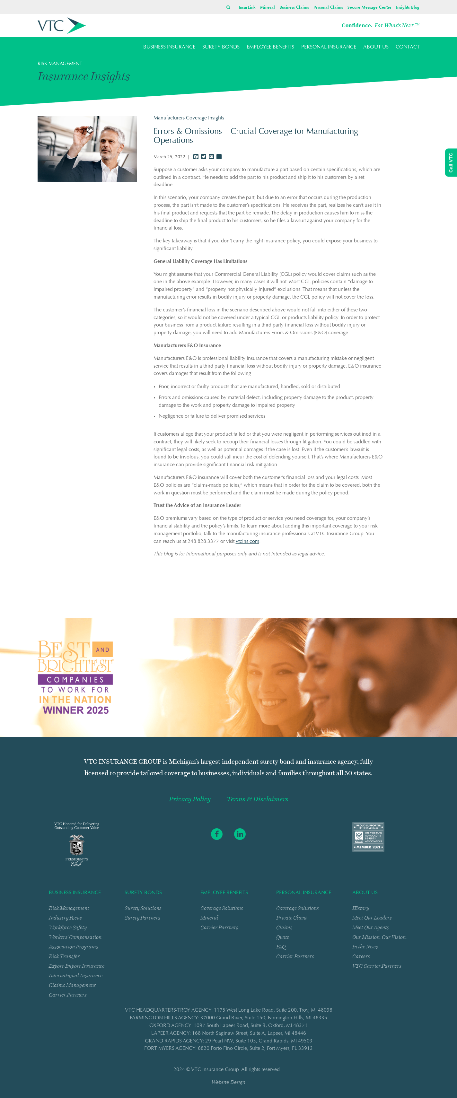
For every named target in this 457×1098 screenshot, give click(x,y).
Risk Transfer (64, 956)
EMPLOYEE (270, 47)
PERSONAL (328, 47)
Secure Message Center (369, 7)
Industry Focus (65, 918)
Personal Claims (328, 7)
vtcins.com (247, 541)
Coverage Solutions (221, 908)
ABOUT (376, 47)
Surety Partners (142, 918)
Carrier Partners (68, 995)
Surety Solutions (143, 908)
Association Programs (73, 947)
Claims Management (72, 985)
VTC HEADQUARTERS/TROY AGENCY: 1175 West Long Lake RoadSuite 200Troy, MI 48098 (228, 1010)
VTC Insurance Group (215, 1069)
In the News (365, 947)
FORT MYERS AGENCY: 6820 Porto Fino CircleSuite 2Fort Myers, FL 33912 (228, 1048)
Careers (361, 956)
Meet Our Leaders (372, 918)
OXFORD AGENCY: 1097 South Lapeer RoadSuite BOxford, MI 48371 (228, 1025)
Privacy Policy (190, 799)
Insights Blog (407, 7)
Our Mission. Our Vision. (379, 937)
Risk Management (69, 908)
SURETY (221, 47)
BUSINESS (169, 47)
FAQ (281, 947)
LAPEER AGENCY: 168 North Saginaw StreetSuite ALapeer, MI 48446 (228, 1033)
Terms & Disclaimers (257, 799)
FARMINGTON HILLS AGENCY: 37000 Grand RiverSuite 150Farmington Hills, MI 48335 (228, 1018)
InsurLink (247, 7)
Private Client (291, 918)
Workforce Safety (68, 927)
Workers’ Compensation (75, 937)
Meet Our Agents (370, 927)
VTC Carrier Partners (376, 966)
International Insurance (75, 975)
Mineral (267, 7)
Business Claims (294, 7)
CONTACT (408, 47)
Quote (282, 937)
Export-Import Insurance (76, 966)
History (360, 908)
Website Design (228, 1082)
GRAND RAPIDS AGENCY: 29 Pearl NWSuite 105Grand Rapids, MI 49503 (228, 1041)
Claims (284, 927)
